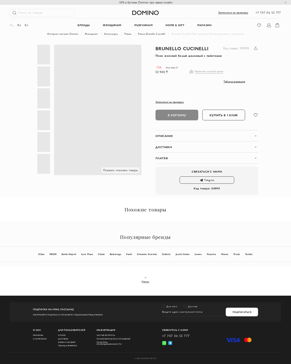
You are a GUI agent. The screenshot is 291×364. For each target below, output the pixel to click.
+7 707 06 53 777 (268, 12)
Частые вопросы (106, 335)
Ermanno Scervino (147, 254)
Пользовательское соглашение (113, 339)
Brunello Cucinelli (182, 48)
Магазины (38, 335)
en (26, 25)
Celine (101, 254)
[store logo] (145, 12)
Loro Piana (87, 254)
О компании (40, 339)
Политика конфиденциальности (109, 343)
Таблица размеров (67, 346)
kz (19, 25)
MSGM (53, 254)
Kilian (41, 254)
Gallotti (166, 254)
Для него (171, 306)
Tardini (249, 254)
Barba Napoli (69, 254)
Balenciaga (115, 254)
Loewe (198, 254)
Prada (236, 254)
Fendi (129, 254)
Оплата (62, 335)
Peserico (211, 254)
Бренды (84, 25)
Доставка (63, 339)
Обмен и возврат (67, 342)
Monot (224, 254)
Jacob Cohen (183, 254)
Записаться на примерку (233, 12)
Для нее (192, 306)
